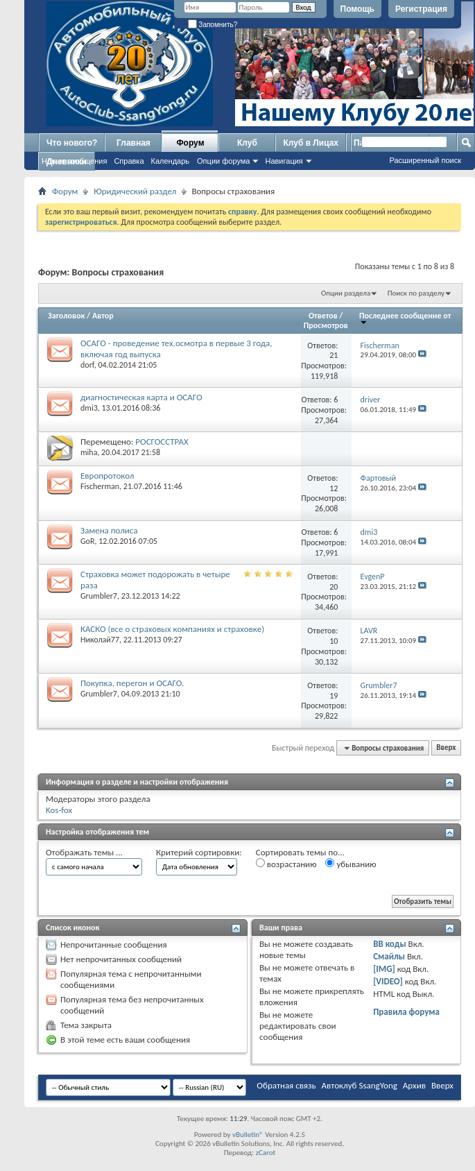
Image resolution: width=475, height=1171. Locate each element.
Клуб (247, 143)
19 (333, 696)
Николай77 (99, 639)
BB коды (389, 944)
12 (333, 488)
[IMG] (384, 969)
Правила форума (406, 1012)
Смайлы (389, 956)
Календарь (170, 161)
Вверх (446, 748)
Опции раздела (345, 293)
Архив (414, 1085)
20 (333, 587)
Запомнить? (213, 24)
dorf (87, 365)
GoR (87, 541)
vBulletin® (248, 1134)
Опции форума (223, 161)
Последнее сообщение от (405, 318)
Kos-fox (59, 810)
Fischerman (99, 486)
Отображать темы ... (84, 852)
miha (88, 452)
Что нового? (71, 143)
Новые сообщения (74, 161)
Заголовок (66, 315)
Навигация (283, 161)
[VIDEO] (388, 981)
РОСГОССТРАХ (161, 441)
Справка (129, 161)
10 (333, 641)
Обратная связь (286, 1085)
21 (333, 355)
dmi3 (89, 408)
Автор (103, 315)
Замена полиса (109, 530)
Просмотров (326, 325)
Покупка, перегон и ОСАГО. (132, 683)
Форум (190, 143)
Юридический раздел (135, 191)
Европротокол (107, 475)
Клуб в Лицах (310, 143)
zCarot (266, 1152)
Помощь (357, 9)
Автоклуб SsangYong (359, 1085)
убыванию (350, 863)
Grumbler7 (98, 596)
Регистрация (421, 9)
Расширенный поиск (425, 160)
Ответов (323, 315)
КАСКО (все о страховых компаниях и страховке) (172, 629)
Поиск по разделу (416, 293)
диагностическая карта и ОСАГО (141, 397)
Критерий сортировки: (199, 852)
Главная (133, 143)
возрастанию (286, 863)
